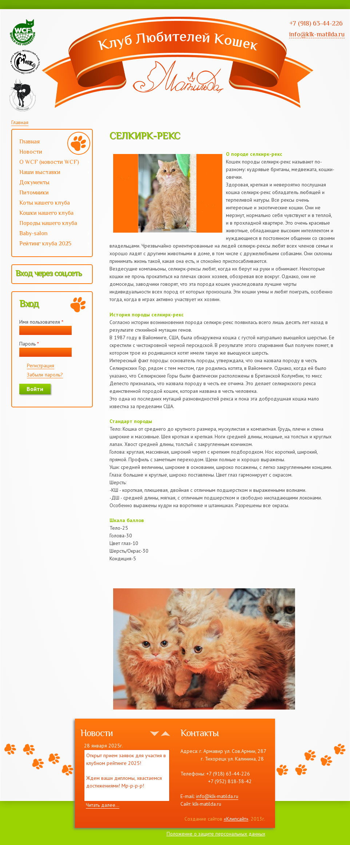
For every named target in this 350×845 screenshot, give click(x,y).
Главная (19, 122)
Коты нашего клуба (44, 203)
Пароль (29, 343)
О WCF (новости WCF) (51, 163)
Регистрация (40, 365)
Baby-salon (51, 234)
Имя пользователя (41, 322)
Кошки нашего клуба (46, 213)
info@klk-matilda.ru (217, 796)
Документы (34, 182)
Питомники (34, 192)
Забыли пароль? (45, 374)
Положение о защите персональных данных (216, 833)
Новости (30, 152)
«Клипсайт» (236, 819)
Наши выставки (51, 173)
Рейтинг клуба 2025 (51, 244)
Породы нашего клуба (48, 223)
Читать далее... (102, 805)
